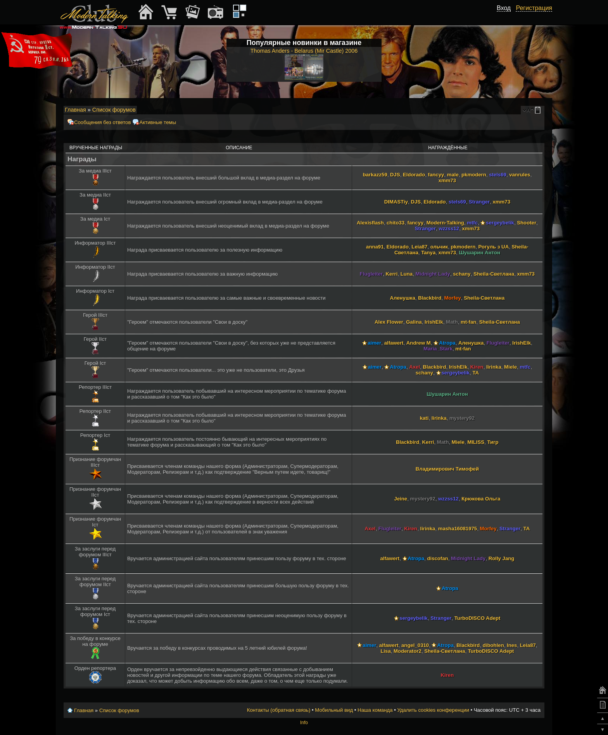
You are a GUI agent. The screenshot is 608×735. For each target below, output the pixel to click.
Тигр (492, 442)
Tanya (428, 252)
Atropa (447, 343)
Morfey (452, 298)
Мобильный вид (539, 110)
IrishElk (434, 322)
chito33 (395, 223)
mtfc (472, 223)
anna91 (374, 247)
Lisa (385, 651)
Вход (504, 8)
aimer (374, 343)
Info (304, 722)
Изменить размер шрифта (528, 110)
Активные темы (157, 122)
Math (452, 322)
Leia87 (419, 247)
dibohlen (493, 645)
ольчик (439, 247)
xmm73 (447, 180)
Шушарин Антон (479, 252)
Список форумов (114, 110)
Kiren (477, 367)
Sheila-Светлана (493, 274)
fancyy (436, 175)
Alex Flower (389, 322)
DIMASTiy (396, 202)
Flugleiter (371, 274)
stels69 (497, 175)
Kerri (392, 274)
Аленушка (402, 298)
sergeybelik (500, 223)
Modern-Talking (445, 223)
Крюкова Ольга (480, 499)
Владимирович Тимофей (447, 469)
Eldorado (414, 175)
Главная (75, 110)
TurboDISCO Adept (477, 618)
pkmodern (473, 175)
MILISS (475, 442)
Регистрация (534, 8)
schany (461, 274)
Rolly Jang (502, 558)
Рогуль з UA (493, 247)
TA (475, 373)
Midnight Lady (433, 274)
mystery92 (462, 418)
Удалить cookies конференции (433, 710)
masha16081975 (457, 528)
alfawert (394, 343)
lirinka (493, 367)
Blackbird (429, 298)
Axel (414, 367)
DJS (395, 175)
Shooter (526, 223)
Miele (510, 367)
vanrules (519, 175)
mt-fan (468, 322)
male (453, 175)
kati (424, 418)
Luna (407, 274)
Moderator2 (407, 651)
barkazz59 (375, 175)
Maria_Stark (438, 349)
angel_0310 (415, 645)
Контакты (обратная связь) (279, 710)
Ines (512, 645)
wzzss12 (449, 228)
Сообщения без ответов (102, 122)
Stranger (479, 202)
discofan (437, 558)
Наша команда (375, 710)
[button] (506, 17)
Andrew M (418, 343)
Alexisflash (370, 223)
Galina (413, 322)
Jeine (400, 499)
